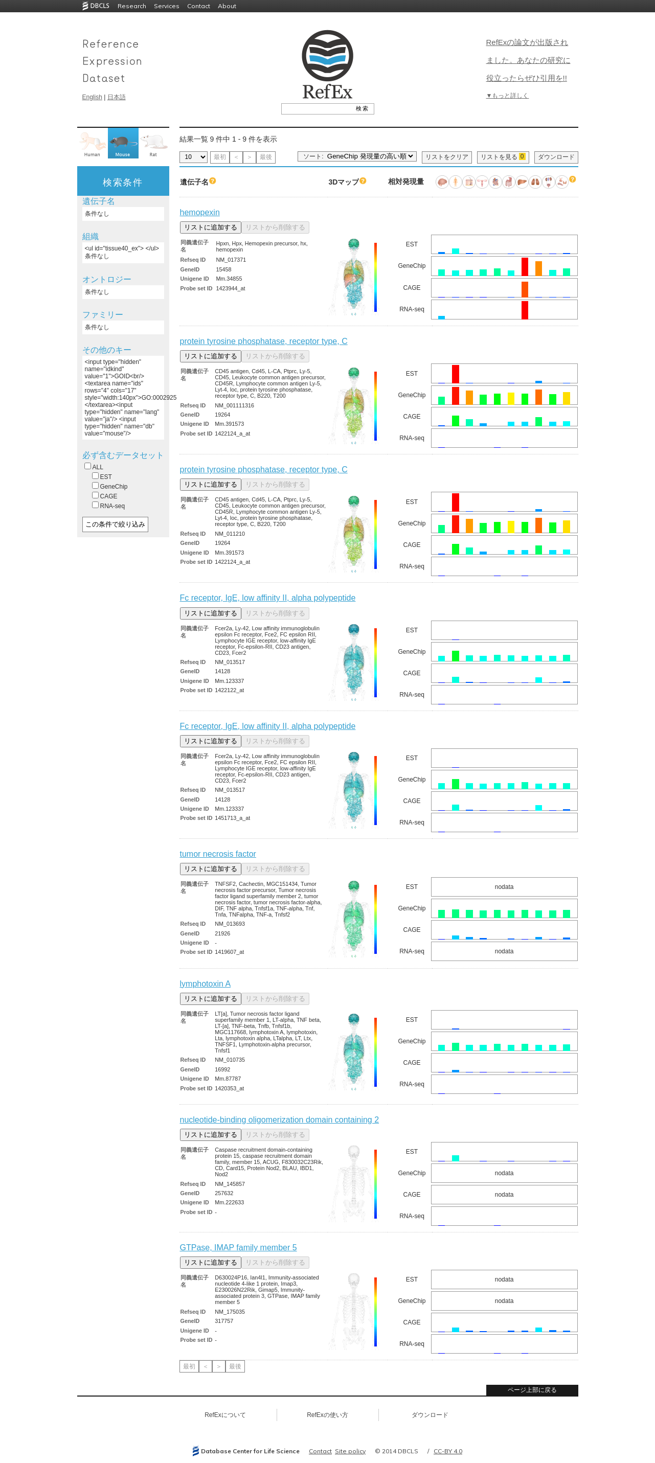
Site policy (350, 1451)
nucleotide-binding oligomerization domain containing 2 (279, 1119)
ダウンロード (556, 157)
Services (166, 6)
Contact (198, 6)
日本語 (116, 97)
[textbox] (316, 108)
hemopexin (200, 212)
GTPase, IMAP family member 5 (238, 1247)
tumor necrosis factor (218, 854)
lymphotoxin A (205, 983)
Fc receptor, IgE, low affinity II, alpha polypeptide (268, 597)
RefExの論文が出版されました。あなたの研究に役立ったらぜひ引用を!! (528, 60)
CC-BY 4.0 (448, 1451)
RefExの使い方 (327, 1415)
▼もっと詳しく (507, 95)
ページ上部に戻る (532, 1389)
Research (132, 6)
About (227, 6)
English (92, 97)
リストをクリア (446, 157)
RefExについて (225, 1415)
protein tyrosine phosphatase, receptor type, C (264, 341)
